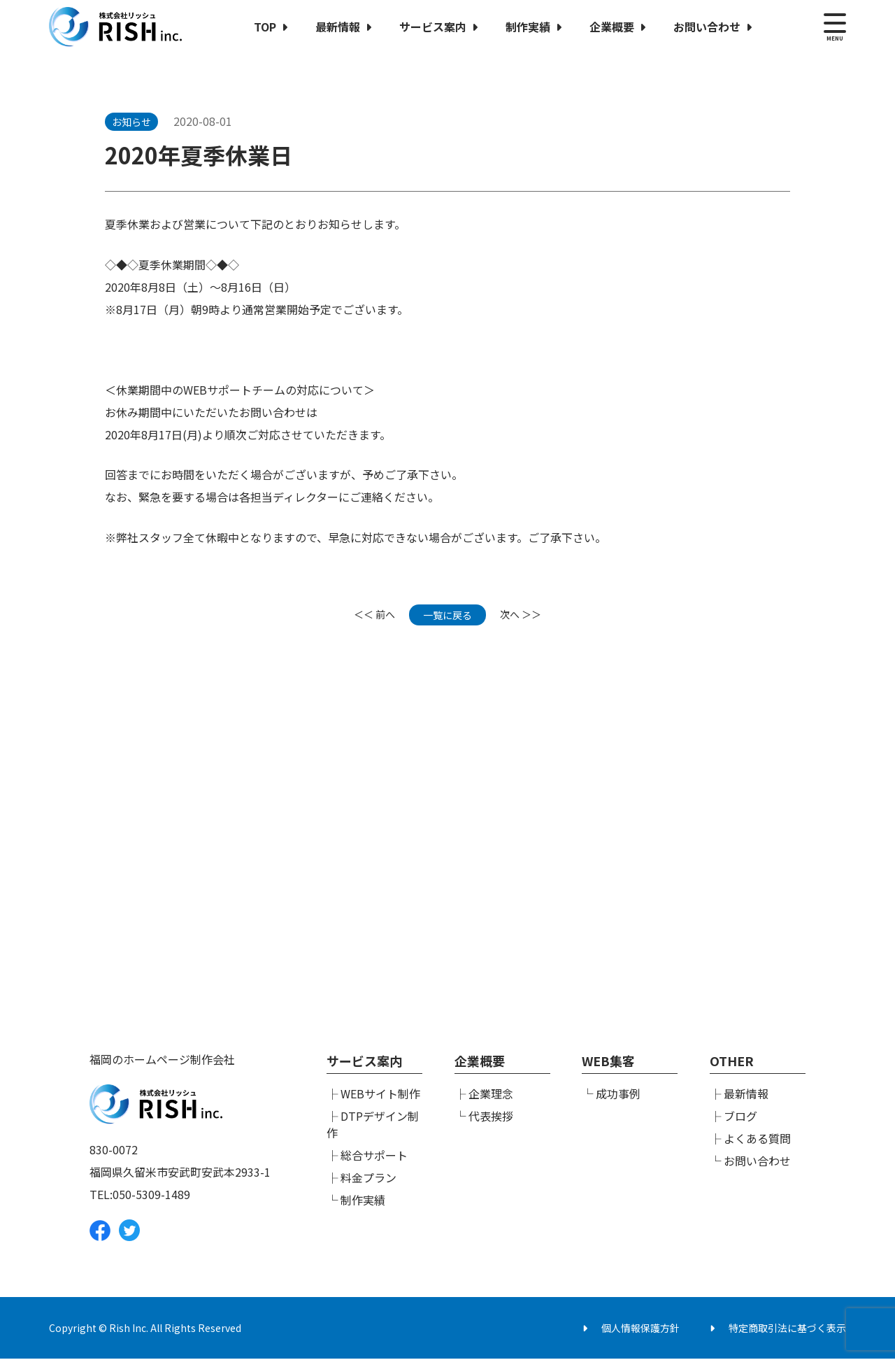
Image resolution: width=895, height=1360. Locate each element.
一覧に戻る (447, 615)
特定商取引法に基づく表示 (787, 1329)
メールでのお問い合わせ (625, 910)
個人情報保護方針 (640, 1329)
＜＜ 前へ (374, 615)
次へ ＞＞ (520, 615)
